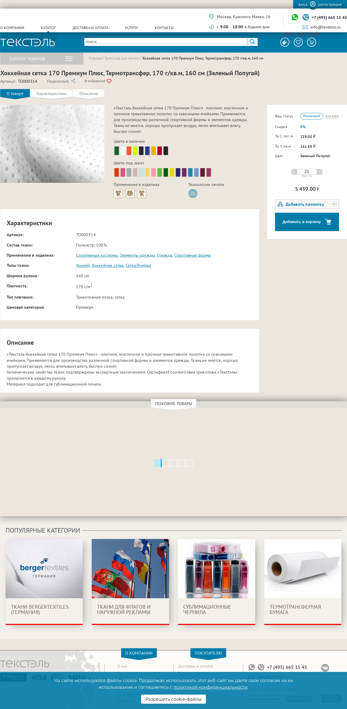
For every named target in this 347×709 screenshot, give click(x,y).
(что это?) (332, 116)
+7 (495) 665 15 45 (329, 17)
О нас (122, 666)
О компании (12, 27)
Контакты (164, 27)
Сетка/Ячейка (138, 265)
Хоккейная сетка (107, 265)
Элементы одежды (137, 255)
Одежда (164, 255)
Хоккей (83, 265)
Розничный (311, 116)
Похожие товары (174, 403)
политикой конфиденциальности (210, 687)
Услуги (131, 27)
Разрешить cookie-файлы (173, 699)
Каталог (48, 27)
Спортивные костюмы (97, 255)
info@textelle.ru (325, 27)
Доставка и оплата (90, 27)
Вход (303, 4)
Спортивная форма (192, 255)
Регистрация (330, 4)
